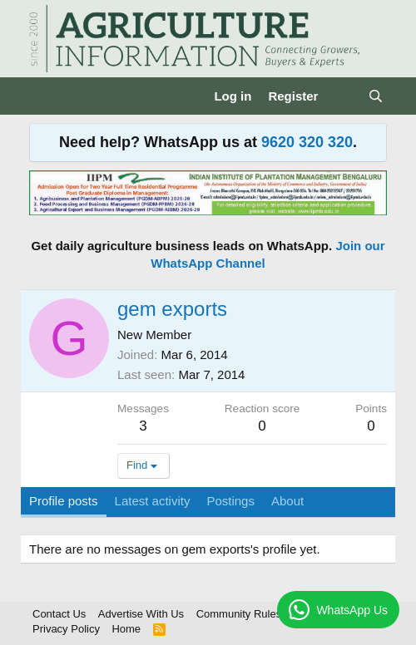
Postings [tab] (230, 501)
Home (126, 629)
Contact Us (59, 614)
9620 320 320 (307, 142)
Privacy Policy (66, 629)
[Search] (375, 96)
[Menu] (43, 96)
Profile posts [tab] (63, 501)
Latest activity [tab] (153, 501)
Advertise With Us (141, 614)
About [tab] (287, 501)
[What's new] (342, 96)
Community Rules (239, 614)
